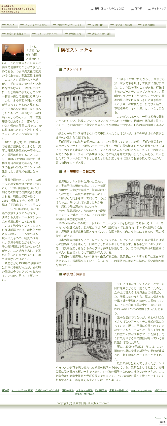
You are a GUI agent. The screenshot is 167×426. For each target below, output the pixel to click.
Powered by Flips (161, 418)
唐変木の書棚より (16, 33)
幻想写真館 (149, 24)
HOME (10, 24)
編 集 (163, 422)
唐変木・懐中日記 (101, 33)
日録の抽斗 (98, 24)
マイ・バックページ (47, 33)
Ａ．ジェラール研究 (36, 24)
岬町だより (75, 33)
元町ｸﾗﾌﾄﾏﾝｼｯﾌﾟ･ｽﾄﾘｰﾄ (69, 24)
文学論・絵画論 (123, 24)
